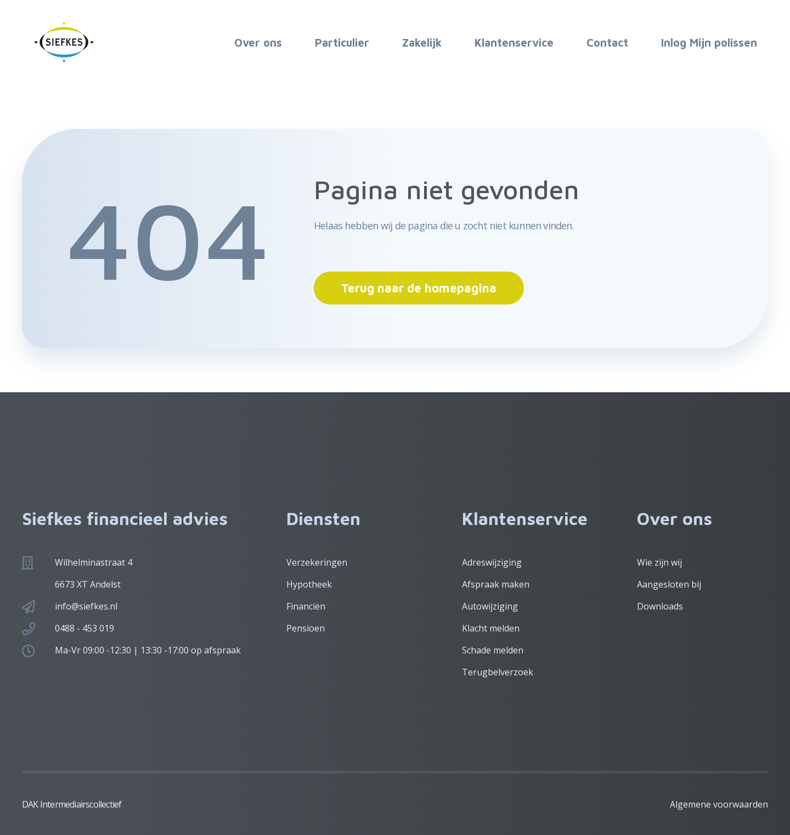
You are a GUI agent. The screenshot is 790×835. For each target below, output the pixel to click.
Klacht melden (491, 628)
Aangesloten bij (669, 584)
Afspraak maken (495, 584)
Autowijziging (490, 606)
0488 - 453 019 (84, 628)
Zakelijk (422, 42)
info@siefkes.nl (86, 606)
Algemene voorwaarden (719, 804)
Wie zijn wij (659, 562)
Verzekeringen (316, 562)
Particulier (342, 42)
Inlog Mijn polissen (709, 42)
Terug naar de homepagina (418, 288)
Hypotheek (309, 584)
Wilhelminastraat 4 (93, 562)
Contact (607, 42)
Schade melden (492, 650)
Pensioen (305, 628)
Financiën (305, 606)
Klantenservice (514, 42)
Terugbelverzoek (497, 672)
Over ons (258, 42)
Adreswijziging (492, 562)
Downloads (660, 606)
